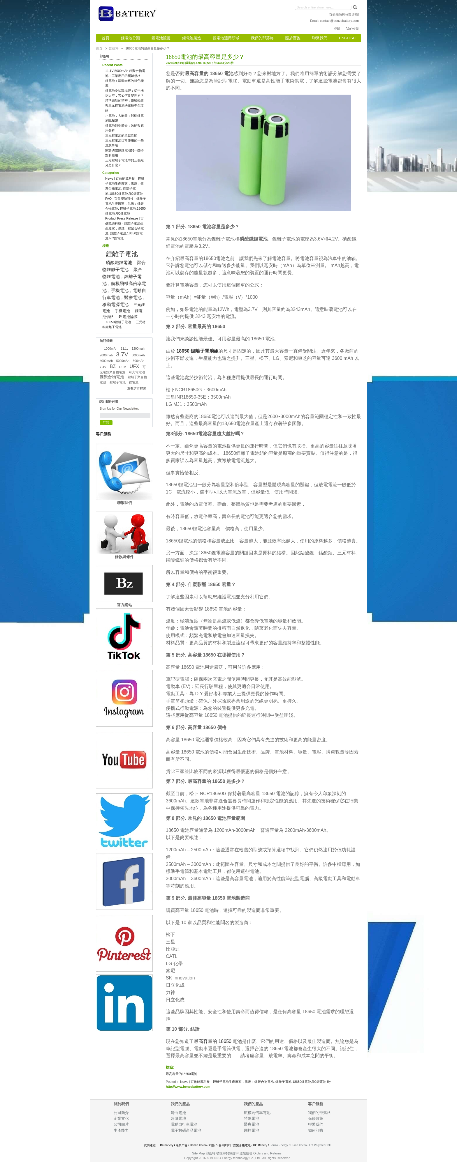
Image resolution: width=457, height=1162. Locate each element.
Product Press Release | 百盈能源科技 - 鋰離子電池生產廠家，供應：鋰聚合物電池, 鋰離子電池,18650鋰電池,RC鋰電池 (124, 228)
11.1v (124, 348)
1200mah (138, 348)
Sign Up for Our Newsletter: (119, 408)
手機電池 (122, 311)
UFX (134, 366)
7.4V (103, 367)
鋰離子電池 (122, 254)
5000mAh (122, 360)
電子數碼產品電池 (186, 1130)
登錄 (337, 28)
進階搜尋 (246, 1153)
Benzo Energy (279, 1145)
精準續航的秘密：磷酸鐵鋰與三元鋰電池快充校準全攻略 (124, 105)
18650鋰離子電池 (118, 322)
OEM (122, 367)
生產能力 (121, 1130)
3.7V (122, 354)
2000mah (106, 355)
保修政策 (315, 1118)
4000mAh (106, 360)
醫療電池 (251, 1124)
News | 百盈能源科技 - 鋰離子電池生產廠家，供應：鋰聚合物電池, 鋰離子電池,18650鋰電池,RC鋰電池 (253, 1081)
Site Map (198, 1153)
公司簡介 (121, 1112)
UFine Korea (298, 1145)
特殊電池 (251, 1118)
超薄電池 (178, 1118)
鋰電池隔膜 (128, 316)
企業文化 (121, 1118)
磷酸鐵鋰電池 (119, 262)
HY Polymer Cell (320, 1145)
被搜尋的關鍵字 (227, 1153)
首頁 (99, 48)
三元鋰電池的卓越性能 (121, 135)
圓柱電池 (252, 1130)
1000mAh (110, 348)
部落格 (114, 48)
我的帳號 (352, 28)
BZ (113, 366)
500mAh (138, 360)
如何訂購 (315, 1130)
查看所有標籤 (136, 388)
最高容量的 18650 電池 (218, 1041)
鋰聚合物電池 (112, 377)
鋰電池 (133, 382)
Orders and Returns (267, 1153)
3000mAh (138, 355)
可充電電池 (137, 372)
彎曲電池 (179, 1112)
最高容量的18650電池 (181, 1074)
